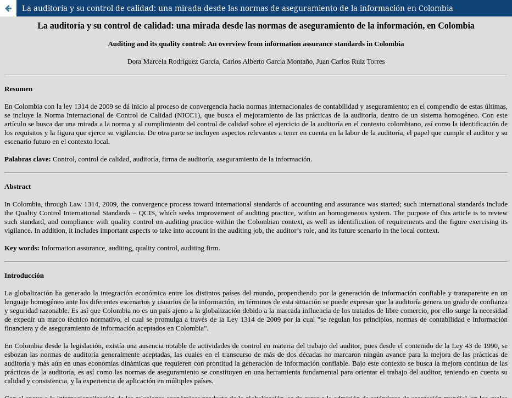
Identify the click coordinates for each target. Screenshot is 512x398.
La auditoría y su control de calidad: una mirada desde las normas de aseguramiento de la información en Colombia (237, 8)
